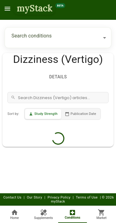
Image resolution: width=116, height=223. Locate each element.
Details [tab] (58, 77)
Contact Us (12, 197)
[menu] (7, 8)
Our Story (34, 197)
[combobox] (53, 37)
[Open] (104, 37)
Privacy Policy (59, 197)
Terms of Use (87, 197)
